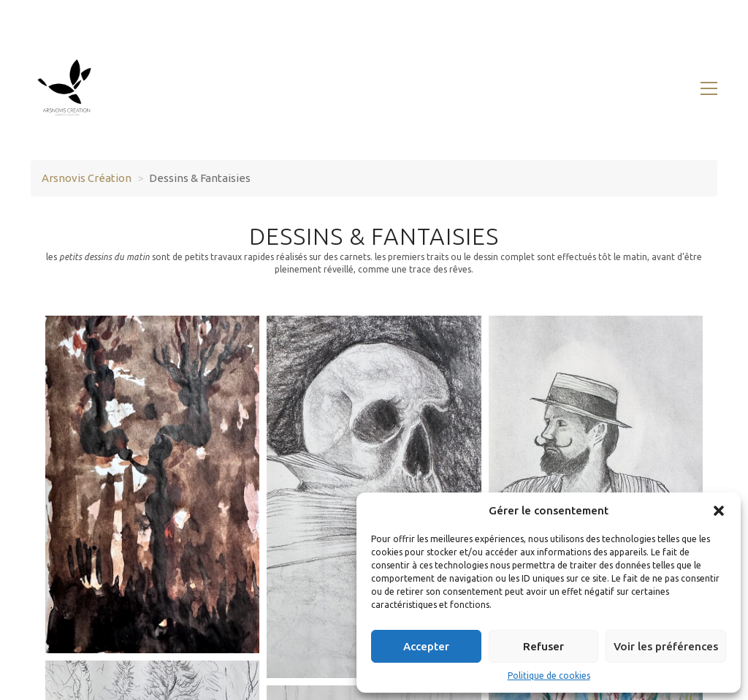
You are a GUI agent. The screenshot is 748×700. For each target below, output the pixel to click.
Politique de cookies (549, 675)
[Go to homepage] (67, 88)
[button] (718, 510)
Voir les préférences (666, 646)
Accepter (426, 646)
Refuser (543, 646)
